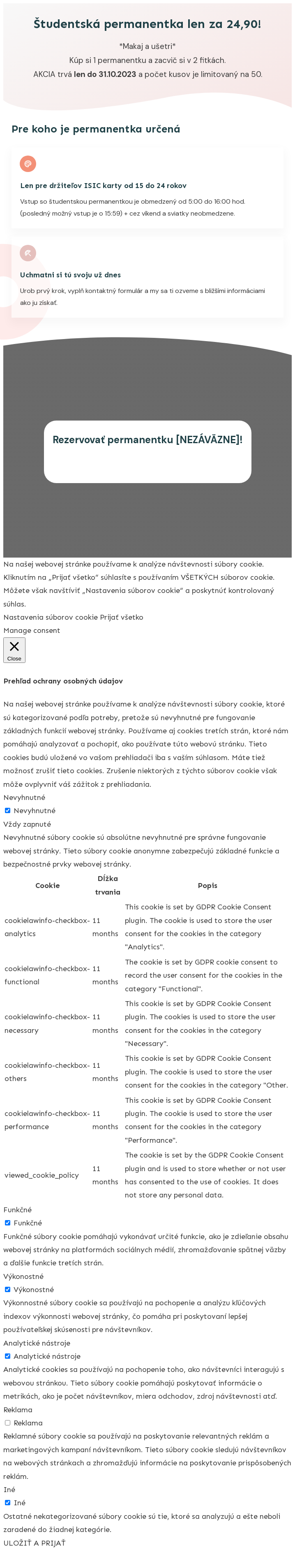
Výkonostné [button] (23, 1276)
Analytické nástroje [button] (36, 1343)
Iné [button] (9, 1489)
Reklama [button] (17, 1409)
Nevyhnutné (34, 810)
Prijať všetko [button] (121, 617)
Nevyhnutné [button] (24, 797)
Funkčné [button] (17, 1209)
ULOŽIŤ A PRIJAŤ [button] (34, 1543)
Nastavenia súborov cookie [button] (50, 617)
